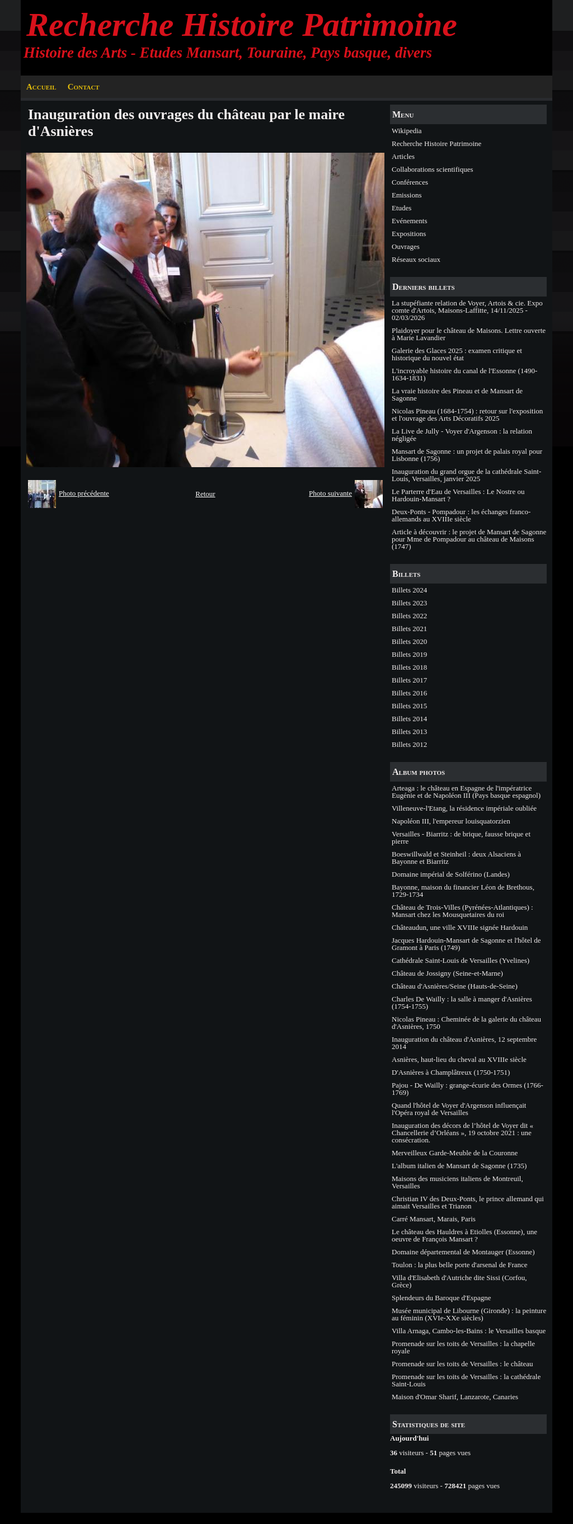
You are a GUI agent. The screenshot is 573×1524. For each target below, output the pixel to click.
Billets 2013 (409, 731)
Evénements (410, 221)
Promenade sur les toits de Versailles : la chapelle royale (463, 1347)
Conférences (410, 182)
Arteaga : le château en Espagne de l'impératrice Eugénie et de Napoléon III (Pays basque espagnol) (466, 791)
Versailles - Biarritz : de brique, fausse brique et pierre (461, 837)
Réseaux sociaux (416, 259)
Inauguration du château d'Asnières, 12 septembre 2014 (464, 1043)
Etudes (401, 208)
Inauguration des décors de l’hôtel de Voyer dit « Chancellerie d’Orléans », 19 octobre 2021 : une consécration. (462, 1132)
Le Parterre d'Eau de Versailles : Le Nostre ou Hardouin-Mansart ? (458, 495)
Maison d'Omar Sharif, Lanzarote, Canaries (455, 1397)
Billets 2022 (409, 616)
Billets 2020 (409, 641)
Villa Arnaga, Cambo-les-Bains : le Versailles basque (469, 1331)
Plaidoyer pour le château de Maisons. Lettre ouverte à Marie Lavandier (469, 334)
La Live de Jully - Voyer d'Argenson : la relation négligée (462, 435)
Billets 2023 (409, 603)
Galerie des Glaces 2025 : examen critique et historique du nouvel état (457, 354)
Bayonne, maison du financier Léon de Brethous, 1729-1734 (463, 891)
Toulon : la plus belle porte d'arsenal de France (460, 1264)
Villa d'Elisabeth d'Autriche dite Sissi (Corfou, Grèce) (459, 1281)
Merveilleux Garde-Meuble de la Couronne (455, 1153)
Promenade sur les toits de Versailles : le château (462, 1364)
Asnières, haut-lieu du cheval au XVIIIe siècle (459, 1059)
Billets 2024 (409, 590)
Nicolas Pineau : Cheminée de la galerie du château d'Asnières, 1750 (466, 1023)
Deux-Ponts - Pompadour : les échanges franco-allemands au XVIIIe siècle (461, 515)
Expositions (409, 233)
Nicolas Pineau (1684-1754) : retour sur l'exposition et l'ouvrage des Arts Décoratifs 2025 (467, 414)
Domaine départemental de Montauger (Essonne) (463, 1252)
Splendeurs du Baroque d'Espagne (441, 1297)
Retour (205, 494)
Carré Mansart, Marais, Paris (434, 1219)
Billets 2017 (409, 680)
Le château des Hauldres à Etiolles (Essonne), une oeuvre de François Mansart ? (464, 1235)
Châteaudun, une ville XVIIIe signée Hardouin (460, 927)
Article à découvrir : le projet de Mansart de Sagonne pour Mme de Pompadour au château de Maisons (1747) (469, 539)
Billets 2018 (409, 667)
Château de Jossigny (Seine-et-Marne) (447, 973)
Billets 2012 (409, 744)
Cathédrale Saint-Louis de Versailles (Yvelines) (460, 960)
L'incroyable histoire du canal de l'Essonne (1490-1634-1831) (464, 374)
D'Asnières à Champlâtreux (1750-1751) (451, 1072)
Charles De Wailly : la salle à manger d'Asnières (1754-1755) (462, 1002)
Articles (403, 156)
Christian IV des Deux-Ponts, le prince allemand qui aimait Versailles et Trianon (468, 1202)
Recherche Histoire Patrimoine (241, 24)
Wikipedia (407, 130)
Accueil (41, 86)
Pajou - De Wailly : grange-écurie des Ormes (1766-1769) (467, 1089)
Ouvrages (406, 246)
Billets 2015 (409, 706)
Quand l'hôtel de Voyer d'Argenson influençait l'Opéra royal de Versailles (459, 1109)
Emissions (406, 195)
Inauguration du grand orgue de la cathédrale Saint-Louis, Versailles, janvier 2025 (466, 475)
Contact (84, 86)
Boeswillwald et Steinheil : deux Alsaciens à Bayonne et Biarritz (456, 858)
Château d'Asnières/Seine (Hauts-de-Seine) (455, 986)
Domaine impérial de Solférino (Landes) (451, 874)
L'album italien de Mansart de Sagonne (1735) (459, 1165)
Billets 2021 (409, 628)
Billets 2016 (409, 693)
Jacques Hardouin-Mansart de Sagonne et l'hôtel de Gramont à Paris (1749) (466, 944)
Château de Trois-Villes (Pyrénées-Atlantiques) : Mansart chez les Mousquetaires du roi (462, 911)
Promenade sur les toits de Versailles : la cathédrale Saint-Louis (466, 1380)
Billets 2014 (409, 718)
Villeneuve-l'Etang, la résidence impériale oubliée (464, 808)
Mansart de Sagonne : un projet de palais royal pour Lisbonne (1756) (467, 455)
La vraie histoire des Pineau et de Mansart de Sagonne (457, 394)
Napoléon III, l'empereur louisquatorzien (451, 821)
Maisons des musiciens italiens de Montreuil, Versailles (457, 1182)
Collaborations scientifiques (432, 169)
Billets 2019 (409, 654)
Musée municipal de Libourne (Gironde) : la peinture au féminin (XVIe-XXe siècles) (469, 1314)
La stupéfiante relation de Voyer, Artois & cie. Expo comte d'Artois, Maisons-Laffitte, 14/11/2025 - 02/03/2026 (467, 310)
